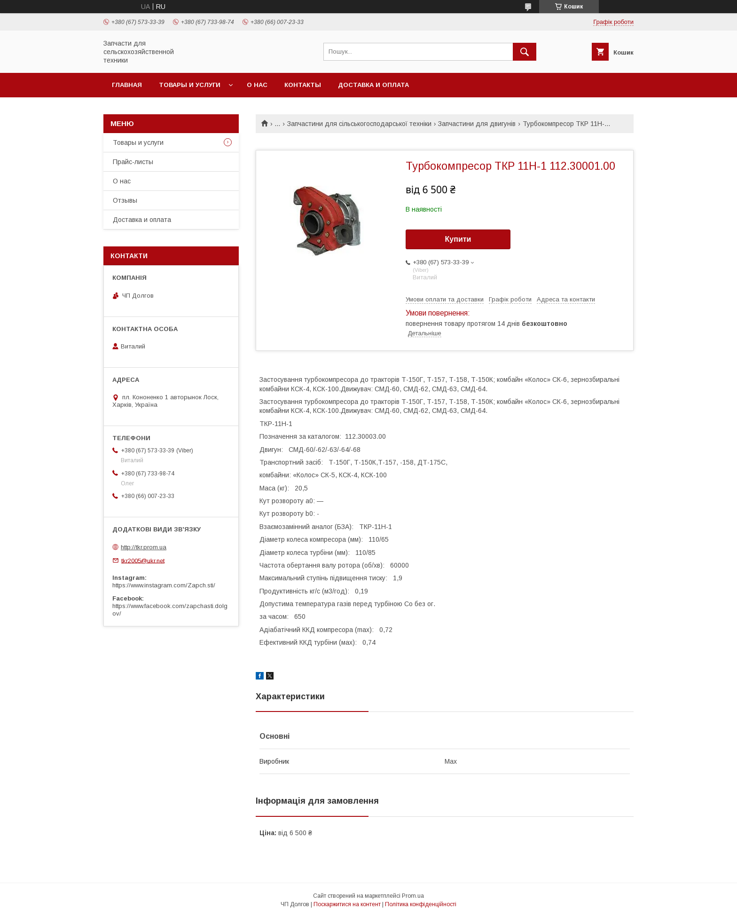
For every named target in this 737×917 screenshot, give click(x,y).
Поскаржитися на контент (347, 904)
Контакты (302, 84)
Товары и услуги (189, 84)
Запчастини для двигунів (477, 123)
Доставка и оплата (373, 84)
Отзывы (125, 200)
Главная (127, 84)
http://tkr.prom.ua (143, 547)
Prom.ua (413, 896)
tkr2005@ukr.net (143, 560)
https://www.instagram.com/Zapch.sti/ (163, 585)
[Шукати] (524, 52)
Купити (458, 239)
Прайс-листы (133, 162)
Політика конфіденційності (420, 904)
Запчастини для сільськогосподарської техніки (359, 123)
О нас (257, 84)
